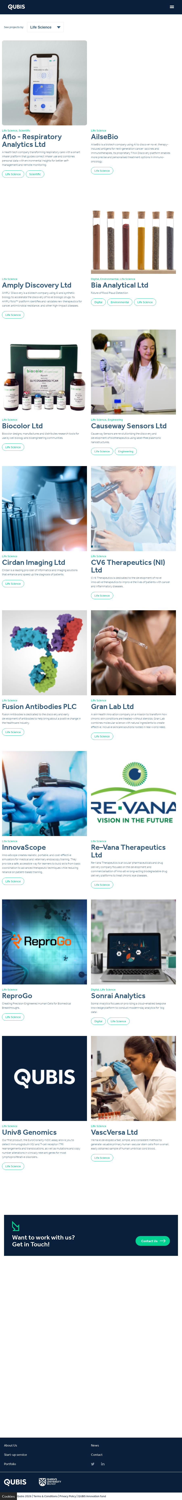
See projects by (13, 27)
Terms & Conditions (45, 1496)
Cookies (8, 1496)
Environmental (120, 302)
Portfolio (10, 1463)
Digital (98, 302)
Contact (97, 1454)
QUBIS (16, 7)
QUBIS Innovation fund (92, 1496)
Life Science (13, 174)
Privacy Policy (68, 1496)
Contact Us (149, 1241)
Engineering (125, 451)
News (95, 1445)
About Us (10, 1445)
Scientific (35, 174)
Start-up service (15, 1454)
